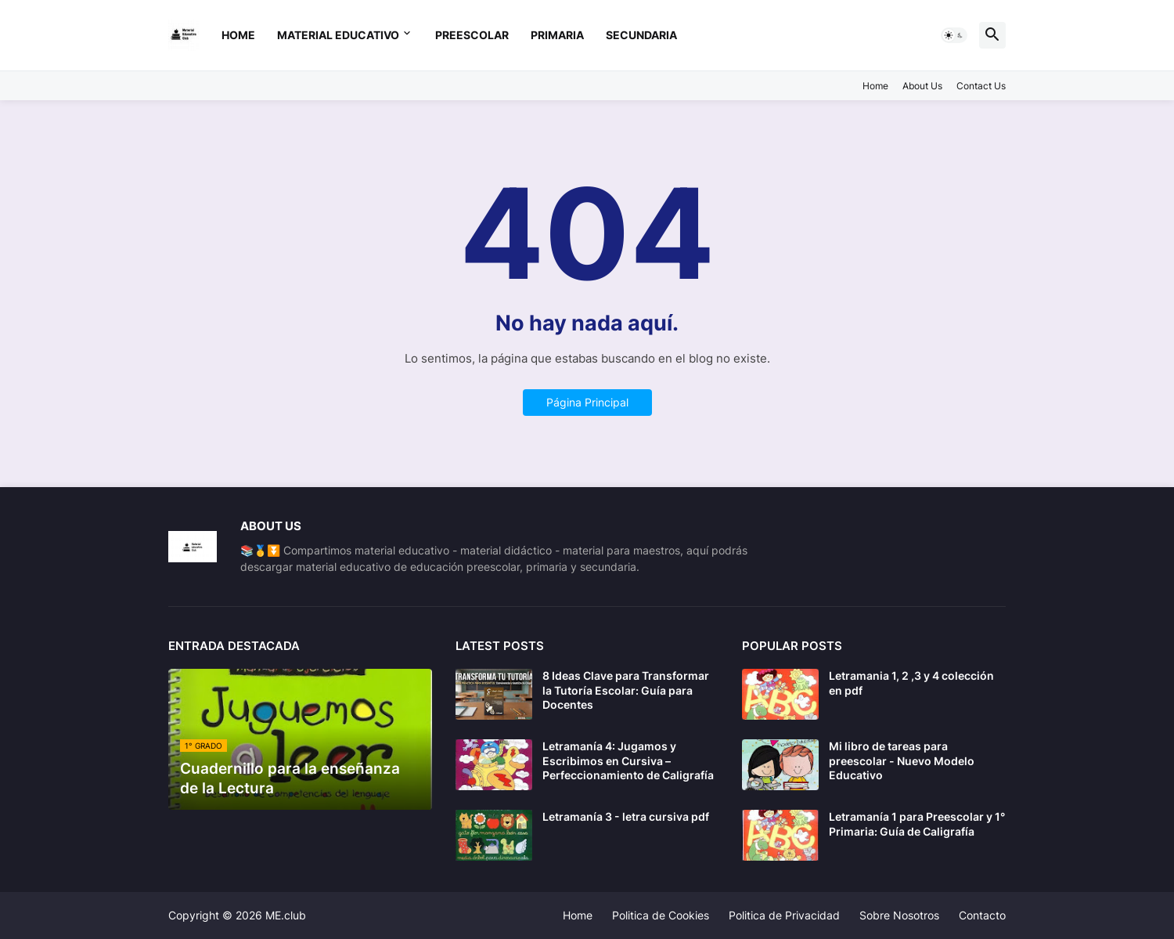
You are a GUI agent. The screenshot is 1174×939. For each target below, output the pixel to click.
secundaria (641, 35)
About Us (922, 86)
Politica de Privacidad (784, 915)
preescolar (472, 35)
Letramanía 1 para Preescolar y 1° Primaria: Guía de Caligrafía (917, 823)
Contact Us (981, 86)
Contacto (982, 915)
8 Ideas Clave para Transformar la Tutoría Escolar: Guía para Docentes (625, 689)
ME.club (285, 915)
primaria (557, 35)
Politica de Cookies (660, 915)
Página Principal (587, 402)
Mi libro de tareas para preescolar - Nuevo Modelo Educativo (901, 760)
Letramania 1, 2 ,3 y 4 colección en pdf (911, 682)
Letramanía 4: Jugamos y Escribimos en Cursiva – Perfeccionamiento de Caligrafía (628, 760)
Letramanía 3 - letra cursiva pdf (625, 816)
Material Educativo (338, 35)
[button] (954, 35)
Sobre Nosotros (899, 915)
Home (238, 35)
